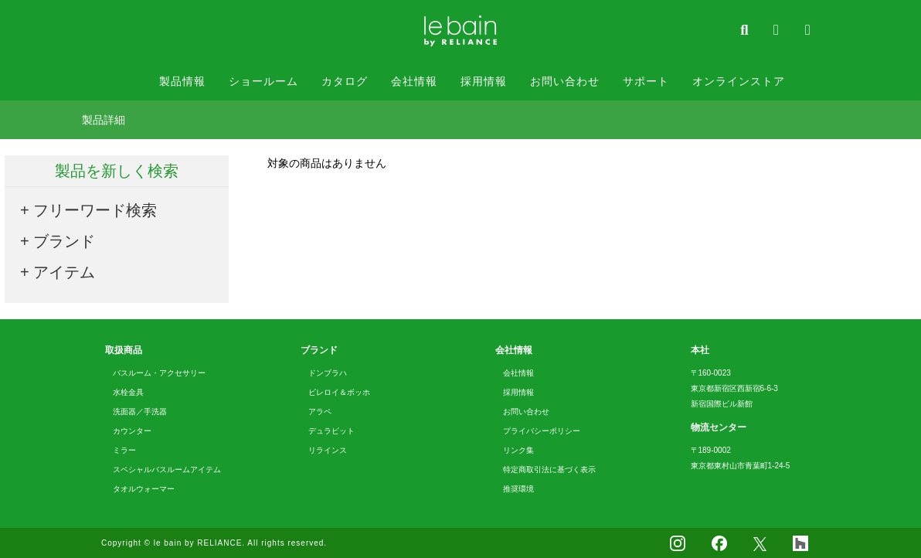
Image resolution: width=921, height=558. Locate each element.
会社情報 (414, 81)
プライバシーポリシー (541, 431)
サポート (646, 81)
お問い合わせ (565, 81)
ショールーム (263, 81)
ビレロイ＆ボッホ (339, 392)
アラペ (319, 411)
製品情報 (182, 81)
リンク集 (518, 450)
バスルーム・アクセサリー (159, 373)
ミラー (124, 450)
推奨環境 (518, 489)
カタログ (344, 81)
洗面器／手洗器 (140, 411)
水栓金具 (128, 392)
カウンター (132, 431)
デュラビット (331, 431)
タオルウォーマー (144, 489)
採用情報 (483, 81)
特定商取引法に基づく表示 (549, 469)
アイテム (64, 272)
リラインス (327, 450)
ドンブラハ (327, 373)
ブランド (64, 241)
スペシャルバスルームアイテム (167, 469)
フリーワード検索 (95, 210)
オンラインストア (738, 81)
